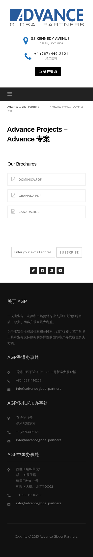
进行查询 (48, 71)
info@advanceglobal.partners (38, 388)
